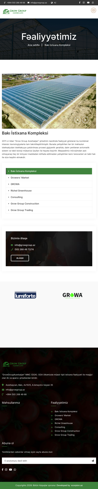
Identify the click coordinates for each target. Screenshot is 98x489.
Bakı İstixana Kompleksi (23, 171)
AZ (53, 3)
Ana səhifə (34, 45)
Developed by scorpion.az (70, 485)
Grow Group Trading (22, 210)
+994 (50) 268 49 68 (16, 3)
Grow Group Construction (25, 203)
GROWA (15, 184)
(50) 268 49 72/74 (24, 249)
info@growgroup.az (39, 3)
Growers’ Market (20, 177)
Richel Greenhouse (21, 190)
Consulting (17, 197)
